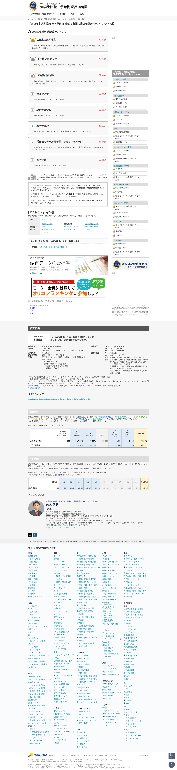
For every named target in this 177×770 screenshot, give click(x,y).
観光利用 (58, 743)
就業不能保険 (129, 658)
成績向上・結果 (47, 224)
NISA (30, 609)
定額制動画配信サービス (63, 661)
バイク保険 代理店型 (132, 618)
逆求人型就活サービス (111, 562)
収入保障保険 (130, 650)
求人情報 (113, 755)
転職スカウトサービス (111, 573)
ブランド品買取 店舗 (62, 684)
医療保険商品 (129, 635)
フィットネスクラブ (84, 711)
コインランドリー (60, 570)
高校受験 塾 (81, 576)
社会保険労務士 (91, 676)
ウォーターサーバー (61, 556)
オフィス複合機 (60, 693)
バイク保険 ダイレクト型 (133, 615)
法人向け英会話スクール (86, 699)
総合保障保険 (129, 670)
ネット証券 (32, 606)
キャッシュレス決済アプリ (38, 655)
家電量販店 (81, 732)
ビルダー (33, 729)
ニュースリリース (62, 755)
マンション (34, 679)
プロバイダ (128, 570)
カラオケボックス (109, 722)
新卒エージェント (109, 612)
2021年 (52, 399)
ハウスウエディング (110, 684)
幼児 (80, 658)
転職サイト (106, 567)
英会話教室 (81, 661)
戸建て (42, 679)
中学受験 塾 (81, 605)
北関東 (40, 732)
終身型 (128, 638)
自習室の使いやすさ (92, 227)
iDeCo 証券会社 (34, 621)
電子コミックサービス (62, 670)
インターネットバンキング (38, 626)
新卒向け (107, 657)
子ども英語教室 (83, 655)
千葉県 (49, 247)
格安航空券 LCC (60, 723)
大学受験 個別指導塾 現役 (87, 562)
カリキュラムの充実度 (71, 227)
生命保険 (31, 585)
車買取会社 (58, 623)
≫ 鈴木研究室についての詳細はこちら (61, 528)
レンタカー (58, 614)
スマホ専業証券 (34, 618)
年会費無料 (34, 647)
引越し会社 (58, 608)
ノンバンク (41, 641)
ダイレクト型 (35, 559)
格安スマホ (138, 567)
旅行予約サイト (60, 711)
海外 (62, 734)
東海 (31, 311)
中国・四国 (47, 735)
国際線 (64, 725)
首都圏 (32, 308)
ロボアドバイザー (35, 667)
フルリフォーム (36, 711)
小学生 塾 (80, 623)
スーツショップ (83, 741)
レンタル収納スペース (64, 600)
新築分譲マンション (36, 717)
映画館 (105, 708)
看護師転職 (106, 579)
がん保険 (31, 591)
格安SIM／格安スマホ (132, 564)
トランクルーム (60, 597)
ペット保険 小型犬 (131, 629)
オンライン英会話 (83, 664)
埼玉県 (43, 247)
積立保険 (127, 679)
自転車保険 (32, 573)
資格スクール (82, 685)
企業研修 (105, 645)
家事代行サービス (60, 564)
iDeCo (126, 698)
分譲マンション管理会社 (37, 688)
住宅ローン (32, 632)
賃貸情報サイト (34, 700)
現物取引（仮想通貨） (38, 661)
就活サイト (106, 559)
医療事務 (85, 670)
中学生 (87, 637)
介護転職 (105, 582)
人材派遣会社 (107, 620)
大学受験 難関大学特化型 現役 (88, 567)
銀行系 (32, 641)
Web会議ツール (108, 642)
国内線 (57, 725)
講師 (43, 227)
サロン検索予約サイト (111, 675)
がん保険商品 (129, 653)
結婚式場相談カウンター (111, 693)
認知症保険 (128, 661)
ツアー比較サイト (60, 728)
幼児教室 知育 (82, 646)
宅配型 (57, 605)
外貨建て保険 (129, 664)
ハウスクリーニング (61, 567)
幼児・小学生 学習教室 (85, 643)
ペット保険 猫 (129, 632)
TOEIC (81, 676)
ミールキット (59, 579)
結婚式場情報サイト (110, 695)
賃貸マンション (34, 703)
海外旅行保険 (33, 579)
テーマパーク (107, 725)
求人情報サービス (109, 600)
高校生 (81, 637)
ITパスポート (90, 682)
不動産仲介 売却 (34, 676)
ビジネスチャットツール (111, 639)
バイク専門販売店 (62, 643)
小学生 (94, 637)
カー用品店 (81, 744)
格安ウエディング (109, 687)
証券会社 (33, 612)
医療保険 (31, 588)
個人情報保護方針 (76, 755)
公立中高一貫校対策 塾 (85, 617)
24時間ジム (81, 714)
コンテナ (58, 602)
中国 (144, 576)
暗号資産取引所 (34, 658)
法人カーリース (108, 633)
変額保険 (127, 676)
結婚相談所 (106, 690)
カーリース (58, 620)
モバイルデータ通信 (131, 562)
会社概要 (52, 755)
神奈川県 (63, 247)
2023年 (38, 399)
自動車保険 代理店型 (132, 612)
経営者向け (108, 648)
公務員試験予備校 (83, 696)
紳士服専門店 (82, 738)
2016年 (87, 399)
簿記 (85, 673)
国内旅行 (58, 714)
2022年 (45, 399)
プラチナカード (134, 727)
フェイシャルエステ (110, 669)
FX (29, 635)
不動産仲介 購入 (34, 682)
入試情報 (45, 232)
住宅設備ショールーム (36, 706)
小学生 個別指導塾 (84, 629)
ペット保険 (32, 582)
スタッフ (88, 229)
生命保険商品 (129, 644)
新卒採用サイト (108, 608)
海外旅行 (67, 714)
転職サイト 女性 (108, 570)
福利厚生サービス (60, 696)
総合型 (57, 673)
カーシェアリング (60, 611)
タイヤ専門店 (82, 747)
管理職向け (108, 651)
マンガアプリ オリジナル (63, 681)
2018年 (73, 399)
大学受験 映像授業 (84, 573)
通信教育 (80, 634)
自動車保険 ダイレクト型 (133, 609)
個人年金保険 (129, 673)
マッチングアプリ (109, 698)
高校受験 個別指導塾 (85, 591)
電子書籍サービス (60, 667)
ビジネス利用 (60, 740)
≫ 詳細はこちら (34, 388)
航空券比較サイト (60, 717)
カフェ (56, 658)
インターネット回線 (131, 585)
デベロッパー (35, 743)
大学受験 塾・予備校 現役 (87, 556)
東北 (34, 732)
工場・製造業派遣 (109, 594)
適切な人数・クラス (92, 224)
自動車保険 (32, 556)
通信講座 (80, 667)
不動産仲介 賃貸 (34, 697)
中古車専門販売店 (62, 632)
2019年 (66, 399)
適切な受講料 (119, 96)
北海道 (81, 579)
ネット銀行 (32, 623)
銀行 (31, 615)
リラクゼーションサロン (86, 717)
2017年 (80, 399)
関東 (118, 711)
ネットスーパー (60, 585)
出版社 (57, 678)
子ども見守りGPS (61, 702)
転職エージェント (109, 576)
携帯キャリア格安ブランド (134, 559)
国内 (57, 734)
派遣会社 (105, 591)
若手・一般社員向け (112, 654)
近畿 (31, 313)
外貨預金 (31, 629)
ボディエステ (107, 672)
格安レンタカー (60, 617)
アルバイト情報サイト (111, 564)
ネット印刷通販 (108, 636)
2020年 (59, 399)
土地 (49, 679)
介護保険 (127, 667)
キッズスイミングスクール (86, 720)
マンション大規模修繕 (36, 694)
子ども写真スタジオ (61, 664)
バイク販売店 (59, 640)
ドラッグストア (83, 735)
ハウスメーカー (36, 741)
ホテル (56, 737)
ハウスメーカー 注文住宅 (37, 723)
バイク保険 (32, 564)
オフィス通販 (59, 690)
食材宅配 (57, 573)
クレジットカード (35, 644)
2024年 (31, 399)
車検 (55, 652)
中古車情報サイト (60, 626)
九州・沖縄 (82, 588)
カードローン (33, 638)
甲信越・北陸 (90, 582)
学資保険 (31, 594)
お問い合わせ (88, 755)
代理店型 (33, 562)
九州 (49, 691)
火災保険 (31, 576)
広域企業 (128, 582)
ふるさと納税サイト (61, 594)
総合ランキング (47, 219)
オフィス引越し (60, 687)
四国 (127, 579)
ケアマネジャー (93, 679)
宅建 (80, 673)
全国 (116, 719)
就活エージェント (109, 556)
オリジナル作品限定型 (64, 675)
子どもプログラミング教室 (87, 702)
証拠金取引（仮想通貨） (39, 664)
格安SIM (128, 567)
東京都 (56, 247)
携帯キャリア (129, 556)
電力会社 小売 (59, 699)
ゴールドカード (36, 653)
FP (79, 670)
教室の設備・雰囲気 (48, 229)
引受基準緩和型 (131, 641)
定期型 (135, 638)
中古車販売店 (59, 629)
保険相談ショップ (35, 597)
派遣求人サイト (108, 597)
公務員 (81, 682)
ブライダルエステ (109, 666)
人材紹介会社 (107, 616)
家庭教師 (80, 640)
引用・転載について (101, 755)
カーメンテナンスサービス (64, 655)
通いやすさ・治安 (69, 229)
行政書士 (81, 679)
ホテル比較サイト (60, 720)
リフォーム (32, 709)
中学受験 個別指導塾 (85, 611)
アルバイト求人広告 (110, 624)
